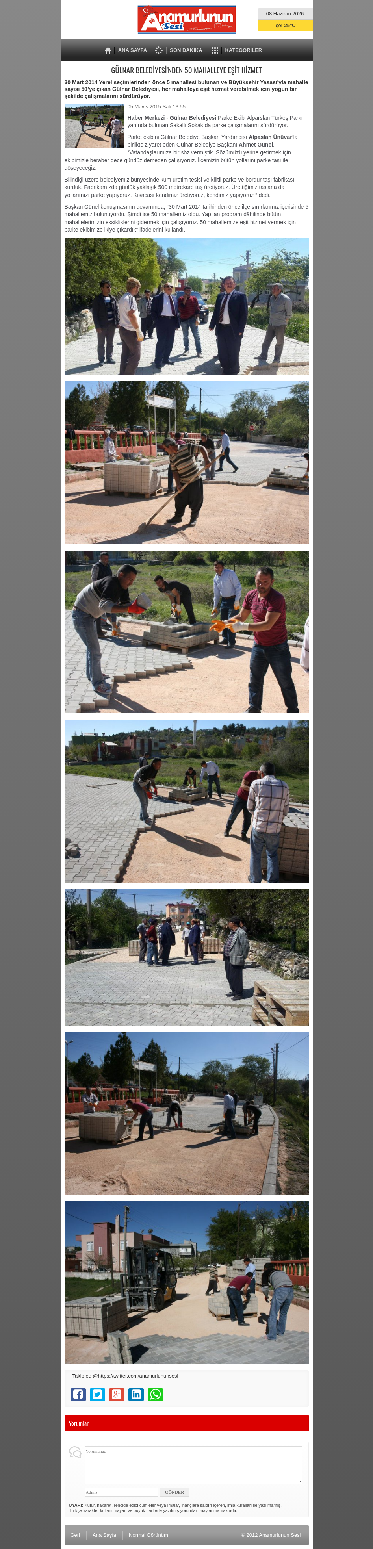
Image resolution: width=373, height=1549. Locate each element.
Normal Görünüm (148, 1535)
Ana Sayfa (104, 1535)
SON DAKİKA (186, 50)
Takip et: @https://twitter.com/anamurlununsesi (125, 1376)
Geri (75, 1535)
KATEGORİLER (243, 50)
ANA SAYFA (132, 50)
